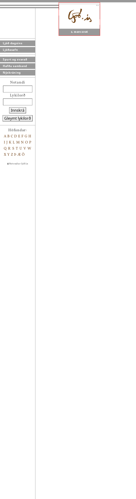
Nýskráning (12, 73)
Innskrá (17, 110)
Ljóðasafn (10, 50)
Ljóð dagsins (12, 43)
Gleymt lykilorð (17, 118)
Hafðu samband (15, 66)
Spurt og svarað (15, 59)
